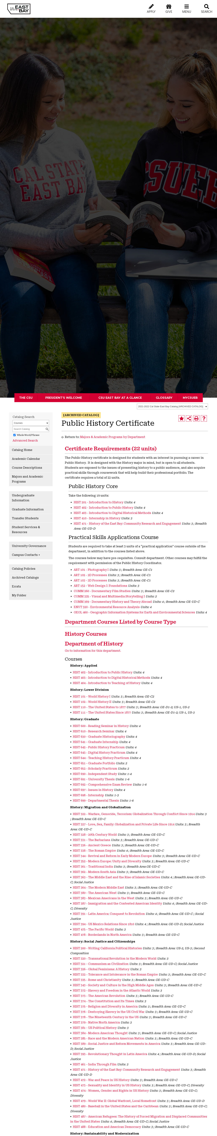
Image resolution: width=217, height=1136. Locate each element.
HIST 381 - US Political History (95, 1027)
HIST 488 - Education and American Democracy (107, 1127)
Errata (16, 586)
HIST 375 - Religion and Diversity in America (105, 1006)
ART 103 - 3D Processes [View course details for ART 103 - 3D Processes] (90, 580)
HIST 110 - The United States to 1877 (99, 707)
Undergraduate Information (23, 498)
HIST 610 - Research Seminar (93, 731)
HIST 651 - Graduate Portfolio (94, 763)
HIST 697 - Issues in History (93, 790)
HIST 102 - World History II (92, 702)
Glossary (164, 397)
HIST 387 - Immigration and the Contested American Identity (117, 903)
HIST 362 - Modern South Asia (94, 872)
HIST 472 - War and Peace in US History (101, 1080)
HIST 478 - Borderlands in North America (102, 934)
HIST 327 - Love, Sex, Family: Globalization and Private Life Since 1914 (123, 824)
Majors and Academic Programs (27, 479)
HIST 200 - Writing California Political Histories (107, 948)
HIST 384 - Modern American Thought (100, 1033)
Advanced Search (25, 440)
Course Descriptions (27, 467)
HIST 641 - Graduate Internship (95, 742)
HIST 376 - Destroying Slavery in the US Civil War (108, 1012)
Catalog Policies (23, 568)
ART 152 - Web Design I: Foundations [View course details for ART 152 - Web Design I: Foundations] (100, 585)
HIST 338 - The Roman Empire (94, 850)
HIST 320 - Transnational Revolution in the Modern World (114, 958)
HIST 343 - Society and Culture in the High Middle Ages (113, 985)
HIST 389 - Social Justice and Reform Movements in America (116, 1043)
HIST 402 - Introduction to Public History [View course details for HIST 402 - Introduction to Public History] (103, 507)
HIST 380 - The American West (95, 893)
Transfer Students (25, 518)
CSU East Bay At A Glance (120, 397)
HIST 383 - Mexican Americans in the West (103, 898)
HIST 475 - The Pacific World (93, 929)
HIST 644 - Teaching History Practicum (101, 758)
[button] (186, 9)
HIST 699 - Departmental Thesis (96, 800)
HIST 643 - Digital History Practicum (99, 752)
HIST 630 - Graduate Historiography (99, 736)
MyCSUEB (190, 397)
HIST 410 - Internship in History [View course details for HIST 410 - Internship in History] (97, 518)
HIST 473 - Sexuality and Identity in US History (107, 1085)
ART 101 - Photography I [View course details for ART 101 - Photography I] (91, 569)
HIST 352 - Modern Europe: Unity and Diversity (107, 861)
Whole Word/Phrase (28, 435)
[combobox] (172, 406)
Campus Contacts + (26, 555)
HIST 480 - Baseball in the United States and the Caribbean (116, 1106)
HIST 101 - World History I (91, 696)
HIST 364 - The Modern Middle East (98, 887)
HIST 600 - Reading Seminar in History (101, 726)
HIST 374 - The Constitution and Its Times (103, 1001)
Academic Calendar (26, 459)
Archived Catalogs (25, 577)
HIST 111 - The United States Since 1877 (102, 712)
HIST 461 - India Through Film (94, 1064)
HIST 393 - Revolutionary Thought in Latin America (110, 1054)
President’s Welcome (63, 397)
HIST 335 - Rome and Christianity (97, 980)
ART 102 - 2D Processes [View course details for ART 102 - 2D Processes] (90, 575)
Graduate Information (28, 509)
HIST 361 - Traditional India (93, 866)
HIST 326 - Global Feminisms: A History (101, 969)
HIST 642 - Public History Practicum (99, 747)
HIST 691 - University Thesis (94, 779)
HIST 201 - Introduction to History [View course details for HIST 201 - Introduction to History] (98, 502)
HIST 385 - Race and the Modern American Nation (108, 1038)
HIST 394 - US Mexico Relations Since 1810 (103, 924)
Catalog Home (22, 450)
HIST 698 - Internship (88, 795)
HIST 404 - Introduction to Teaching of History (106, 683)
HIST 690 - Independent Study (95, 774)
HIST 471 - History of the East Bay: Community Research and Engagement (126, 1069)
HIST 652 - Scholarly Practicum (95, 768)
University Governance (29, 546)
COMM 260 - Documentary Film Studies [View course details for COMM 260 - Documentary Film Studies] (102, 591)
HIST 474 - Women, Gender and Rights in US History (111, 1090)
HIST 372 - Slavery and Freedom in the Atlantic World (111, 990)
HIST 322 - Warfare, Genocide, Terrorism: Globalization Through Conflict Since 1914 (134, 814)
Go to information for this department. (93, 650)
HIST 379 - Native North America (96, 1022)
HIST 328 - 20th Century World (95, 834)
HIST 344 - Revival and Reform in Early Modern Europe (112, 856)
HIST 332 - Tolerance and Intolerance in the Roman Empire (115, 974)
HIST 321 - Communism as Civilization (100, 964)
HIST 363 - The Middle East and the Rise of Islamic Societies (116, 877)
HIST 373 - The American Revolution (99, 996)
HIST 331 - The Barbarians (91, 840)
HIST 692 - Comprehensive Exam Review (102, 784)
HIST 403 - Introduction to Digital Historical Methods (111, 677)
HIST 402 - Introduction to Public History (102, 672)
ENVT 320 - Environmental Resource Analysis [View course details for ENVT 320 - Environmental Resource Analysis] (107, 607)
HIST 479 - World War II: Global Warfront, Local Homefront (114, 1101)
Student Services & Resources (26, 529)
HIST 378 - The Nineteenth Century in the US (106, 1017)
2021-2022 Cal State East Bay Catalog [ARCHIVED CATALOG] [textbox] (170, 406)
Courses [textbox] (18, 423)
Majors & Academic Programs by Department (112, 437)
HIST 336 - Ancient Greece (92, 845)
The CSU (26, 397)
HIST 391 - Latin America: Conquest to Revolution (109, 914)
